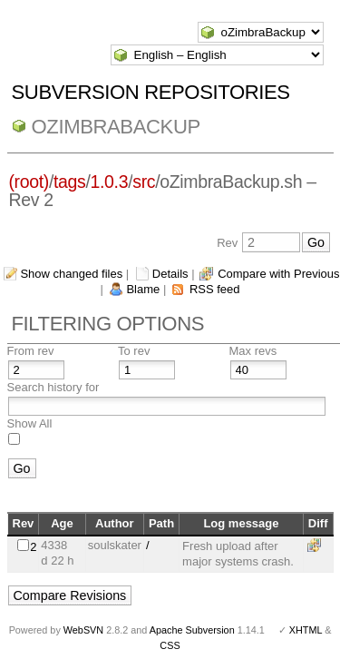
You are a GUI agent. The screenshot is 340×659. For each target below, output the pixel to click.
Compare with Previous (278, 273)
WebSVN (83, 630)
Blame (143, 289)
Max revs (253, 351)
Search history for (53, 387)
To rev (134, 351)
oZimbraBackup (116, 126)
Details (170, 273)
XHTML (305, 630)
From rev (30, 351)
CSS (170, 645)
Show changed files (71, 273)
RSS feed (214, 289)
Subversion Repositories (151, 92)
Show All (30, 423)
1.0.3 (110, 182)
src (143, 182)
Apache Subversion (192, 630)
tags (69, 182)
